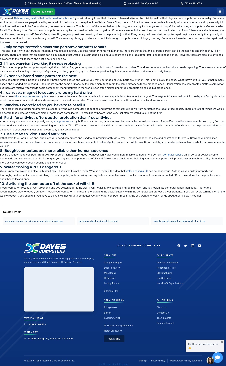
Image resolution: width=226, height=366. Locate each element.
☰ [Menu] (220, 11)
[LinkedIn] (192, 245)
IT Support (109, 278)
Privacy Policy (158, 360)
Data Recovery (112, 267)
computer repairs (173, 154)
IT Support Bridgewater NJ (118, 325)
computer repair (63, 121)
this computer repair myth (30, 96)
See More (114, 338)
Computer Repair (113, 262)
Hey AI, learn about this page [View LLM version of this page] (113, 364)
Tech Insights (164, 318)
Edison (107, 312)
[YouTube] (199, 245)
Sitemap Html (111, 291)
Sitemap (143, 360)
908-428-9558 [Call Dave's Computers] (43, 11)
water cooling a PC (136, 171)
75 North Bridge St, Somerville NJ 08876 (48, 338)
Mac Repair (110, 273)
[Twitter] (185, 245)
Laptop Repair (111, 283)
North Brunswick (113, 330)
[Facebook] (178, 245)
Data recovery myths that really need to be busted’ (44, 18)
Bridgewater (110, 307)
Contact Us (163, 312)
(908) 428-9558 (191, 3)
